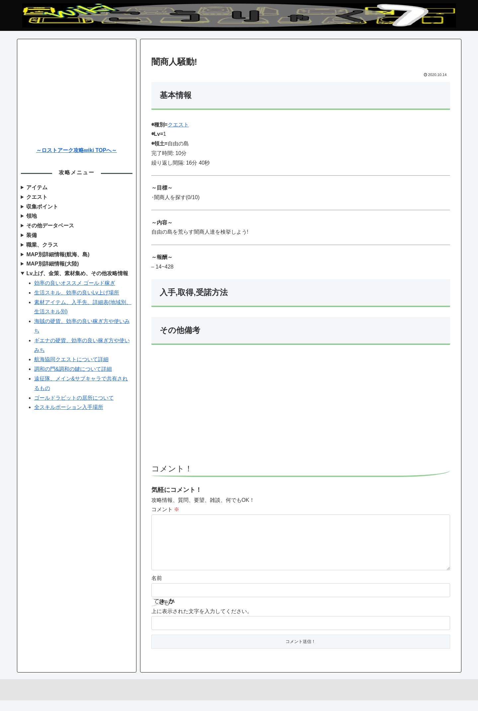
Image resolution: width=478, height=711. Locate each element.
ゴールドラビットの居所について (74, 398)
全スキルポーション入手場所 (68, 407)
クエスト (178, 124)
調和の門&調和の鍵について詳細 (73, 369)
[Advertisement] (300, 407)
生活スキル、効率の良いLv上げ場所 (77, 292)
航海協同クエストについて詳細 (71, 359)
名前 (156, 589)
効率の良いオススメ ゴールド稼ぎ (74, 283)
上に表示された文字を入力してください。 (201, 622)
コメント (165, 509)
